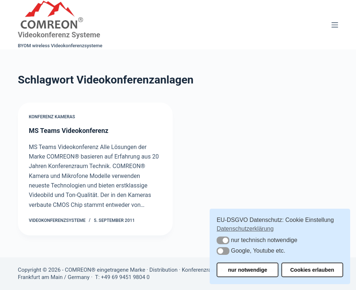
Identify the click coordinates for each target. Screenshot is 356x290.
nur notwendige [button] (247, 270)
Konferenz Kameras (52, 116)
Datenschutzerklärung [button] (245, 229)
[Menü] (334, 25)
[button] (223, 240)
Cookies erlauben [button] (312, 270)
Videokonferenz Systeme (59, 34)
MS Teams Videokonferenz (69, 130)
